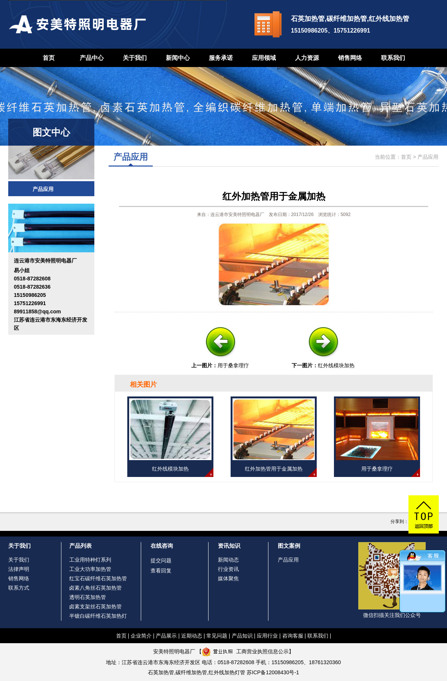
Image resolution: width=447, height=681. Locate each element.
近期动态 (191, 636)
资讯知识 (229, 545)
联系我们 (393, 58)
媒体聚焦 (228, 578)
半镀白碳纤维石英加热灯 (98, 616)
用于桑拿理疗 (233, 365)
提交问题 (160, 560)
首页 (49, 58)
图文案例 (289, 545)
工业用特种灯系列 (90, 560)
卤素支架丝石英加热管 (95, 606)
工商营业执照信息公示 (245, 651)
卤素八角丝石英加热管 (95, 588)
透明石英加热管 (87, 597)
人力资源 (307, 58)
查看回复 (160, 571)
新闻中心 (178, 58)
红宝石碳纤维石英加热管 (98, 578)
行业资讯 (228, 569)
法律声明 (18, 569)
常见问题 (216, 636)
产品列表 (80, 545)
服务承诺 (221, 58)
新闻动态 (228, 560)
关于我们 (135, 58)
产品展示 (166, 636)
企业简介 (141, 636)
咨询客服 (292, 636)
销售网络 (350, 58)
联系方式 (18, 588)
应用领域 (264, 58)
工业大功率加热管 (90, 569)
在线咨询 (161, 545)
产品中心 (92, 58)
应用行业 (267, 636)
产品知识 (242, 636)
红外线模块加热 (336, 365)
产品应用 (43, 189)
